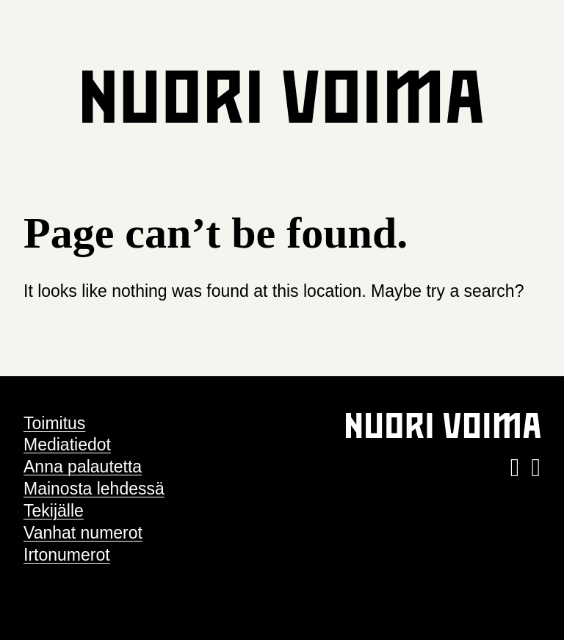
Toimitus (54, 423)
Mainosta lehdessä (94, 488)
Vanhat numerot (83, 532)
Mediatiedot (67, 444)
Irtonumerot (67, 554)
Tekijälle (54, 510)
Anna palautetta (83, 466)
